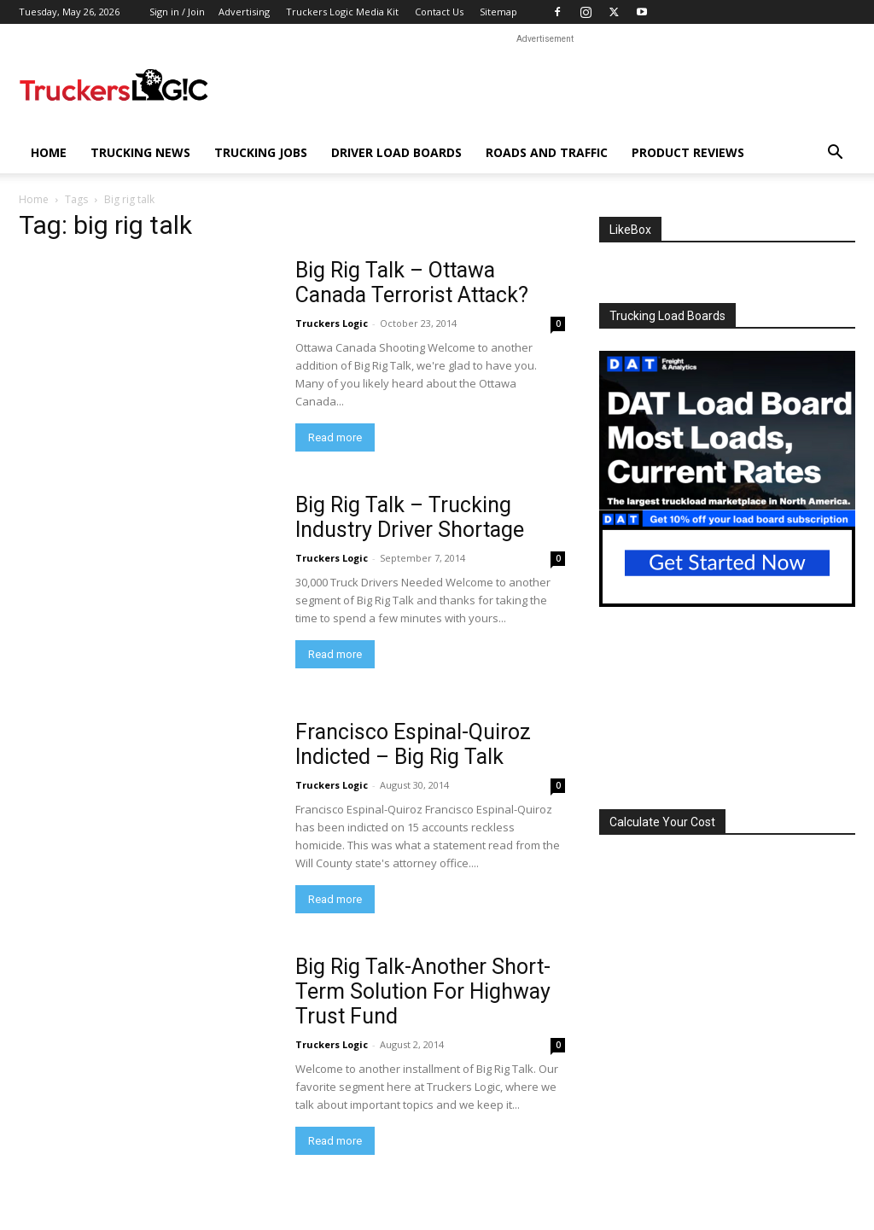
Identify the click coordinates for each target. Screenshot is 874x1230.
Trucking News (140, 152)
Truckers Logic (331, 323)
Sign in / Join (177, 11)
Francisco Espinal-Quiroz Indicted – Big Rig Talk (413, 744)
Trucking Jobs (260, 152)
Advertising (244, 11)
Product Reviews (688, 152)
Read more (335, 437)
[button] (834, 154)
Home (49, 152)
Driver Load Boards (396, 152)
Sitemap (498, 11)
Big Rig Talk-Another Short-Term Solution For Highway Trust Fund (423, 991)
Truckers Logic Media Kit (342, 11)
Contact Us (439, 11)
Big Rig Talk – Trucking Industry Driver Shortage (409, 517)
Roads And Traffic (547, 152)
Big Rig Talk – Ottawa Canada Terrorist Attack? (411, 282)
